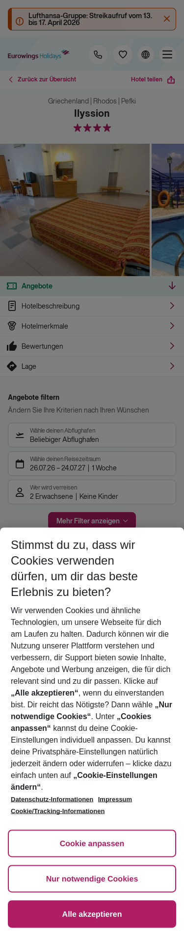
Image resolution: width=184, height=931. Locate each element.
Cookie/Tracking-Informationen (58, 811)
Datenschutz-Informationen (52, 799)
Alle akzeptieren (92, 914)
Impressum (115, 799)
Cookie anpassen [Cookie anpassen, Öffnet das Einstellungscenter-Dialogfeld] (92, 844)
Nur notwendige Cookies (92, 879)
